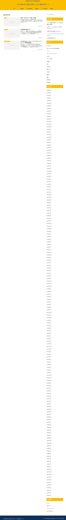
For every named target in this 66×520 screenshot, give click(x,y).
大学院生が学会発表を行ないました (54, 31)
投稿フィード (49, 505)
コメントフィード (50, 508)
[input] (55, 14)
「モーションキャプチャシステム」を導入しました (55, 34)
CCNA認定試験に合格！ (51, 38)
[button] (62, 14)
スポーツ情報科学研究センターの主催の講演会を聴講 (55, 23)
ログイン (48, 503)
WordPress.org (50, 511)
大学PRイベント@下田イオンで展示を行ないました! (54, 27)
